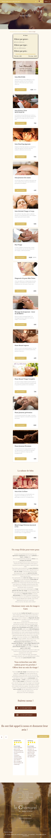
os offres (25, 792)
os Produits (25, 800)
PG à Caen (25, 798)
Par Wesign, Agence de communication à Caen (16, 834)
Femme (17, 42)
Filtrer (26, 35)
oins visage (25, 794)
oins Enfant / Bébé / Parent (25, 797)
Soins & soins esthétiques (21, 31)
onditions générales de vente (25, 801)
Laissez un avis (43, 736)
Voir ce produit (20, 89)
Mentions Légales (8, 832)
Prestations (23, 48)
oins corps (25, 796)
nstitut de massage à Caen (25, 793)
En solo (17, 48)
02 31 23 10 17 (17, 1)
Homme (22, 42)
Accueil (12, 31)
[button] (2, 737)
